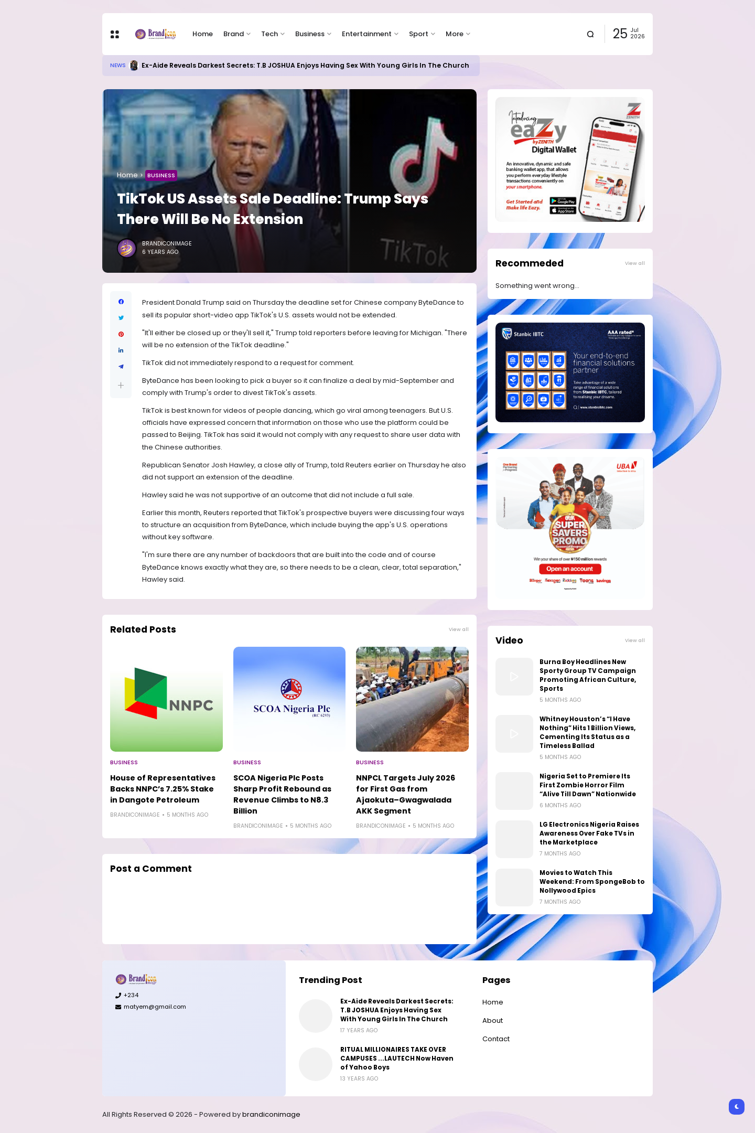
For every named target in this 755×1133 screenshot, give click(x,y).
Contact (496, 1039)
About (492, 1020)
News (118, 65)
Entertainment (367, 34)
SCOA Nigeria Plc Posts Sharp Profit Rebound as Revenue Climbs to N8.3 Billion (282, 794)
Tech (269, 34)
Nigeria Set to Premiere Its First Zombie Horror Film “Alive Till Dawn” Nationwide (588, 785)
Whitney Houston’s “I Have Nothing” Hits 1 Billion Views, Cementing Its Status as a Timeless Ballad (587, 732)
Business (310, 34)
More (454, 34)
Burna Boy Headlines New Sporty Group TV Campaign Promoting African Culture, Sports (588, 675)
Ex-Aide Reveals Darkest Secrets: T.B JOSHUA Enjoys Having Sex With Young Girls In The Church (305, 65)
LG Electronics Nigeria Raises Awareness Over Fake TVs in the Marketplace (589, 833)
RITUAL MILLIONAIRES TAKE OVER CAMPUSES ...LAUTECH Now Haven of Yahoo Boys (397, 1058)
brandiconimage (271, 1114)
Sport (418, 34)
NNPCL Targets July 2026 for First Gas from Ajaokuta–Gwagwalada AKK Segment (405, 794)
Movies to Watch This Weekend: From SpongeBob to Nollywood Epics (592, 882)
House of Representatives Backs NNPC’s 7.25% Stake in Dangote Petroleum (162, 789)
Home (202, 34)
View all (459, 629)
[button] (121, 385)
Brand (233, 34)
